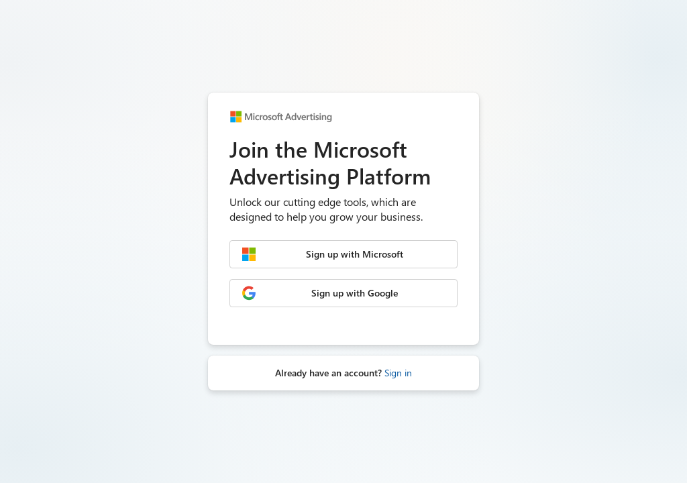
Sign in (398, 372)
